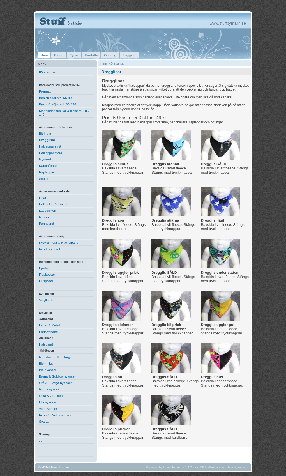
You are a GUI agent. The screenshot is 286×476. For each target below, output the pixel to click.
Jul (41, 440)
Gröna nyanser (50, 389)
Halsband (46, 344)
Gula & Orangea (51, 395)
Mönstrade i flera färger (56, 357)
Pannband (46, 223)
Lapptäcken (47, 210)
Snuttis (44, 178)
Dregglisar (47, 140)
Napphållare (48, 165)
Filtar (42, 197)
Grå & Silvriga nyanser (55, 383)
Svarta (44, 421)
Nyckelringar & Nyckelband (58, 242)
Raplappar (46, 172)
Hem (103, 63)
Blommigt (46, 363)
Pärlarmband (48, 332)
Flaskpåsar (47, 274)
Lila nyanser (48, 402)
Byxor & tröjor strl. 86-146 (57, 104)
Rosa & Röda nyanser (55, 415)
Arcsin (242, 467)
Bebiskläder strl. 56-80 (55, 98)
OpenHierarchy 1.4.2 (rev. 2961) (185, 467)
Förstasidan (47, 72)
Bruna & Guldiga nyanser (57, 376)
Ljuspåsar (46, 281)
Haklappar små (50, 146)
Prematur (45, 91)
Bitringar (45, 133)
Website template (221, 467)
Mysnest (45, 159)
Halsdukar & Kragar (53, 204)
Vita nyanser (48, 408)
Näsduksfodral (49, 249)
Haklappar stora (50, 153)
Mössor (44, 217)
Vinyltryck (46, 300)
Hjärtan (44, 268)
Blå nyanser (47, 370)
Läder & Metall (49, 325)
